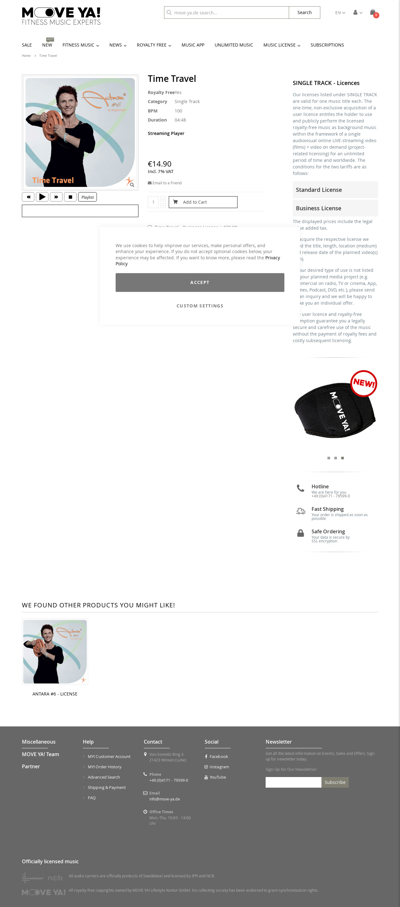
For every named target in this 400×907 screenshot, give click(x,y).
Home (26, 56)
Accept (199, 282)
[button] (340, 12)
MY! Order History (105, 767)
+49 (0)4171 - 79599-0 (331, 495)
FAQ (92, 797)
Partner (31, 766)
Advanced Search (104, 777)
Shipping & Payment (107, 787)
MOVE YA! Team (40, 754)
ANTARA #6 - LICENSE (55, 694)
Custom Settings (200, 306)
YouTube (215, 777)
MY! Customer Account (109, 756)
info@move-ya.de (164, 798)
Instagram (217, 767)
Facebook (216, 756)
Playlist (88, 197)
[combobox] (226, 12)
